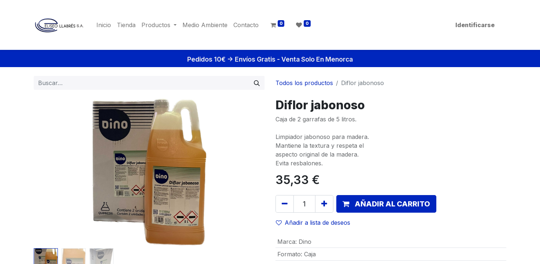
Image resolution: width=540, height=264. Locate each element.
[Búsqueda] (257, 83)
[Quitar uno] (284, 204)
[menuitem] (103, 25)
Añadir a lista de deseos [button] (313, 222)
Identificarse (475, 25)
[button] (386, 204)
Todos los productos (304, 83)
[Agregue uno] (324, 204)
